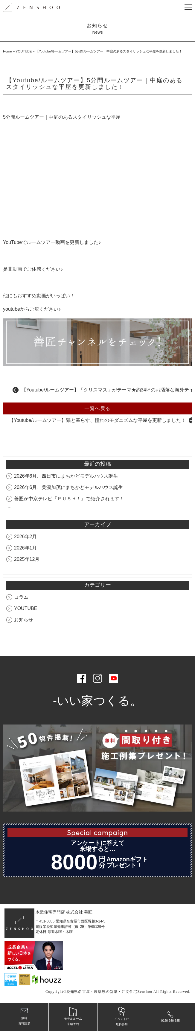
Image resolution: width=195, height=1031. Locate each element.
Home (7, 51)
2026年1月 (25, 547)
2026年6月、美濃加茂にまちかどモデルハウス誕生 (68, 487)
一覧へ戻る (97, 408)
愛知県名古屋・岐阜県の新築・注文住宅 (102, 992)
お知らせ (23, 619)
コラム (21, 597)
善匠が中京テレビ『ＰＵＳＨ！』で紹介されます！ (69, 498)
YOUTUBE (24, 51)
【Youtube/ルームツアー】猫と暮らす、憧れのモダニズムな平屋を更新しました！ (97, 420)
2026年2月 (25, 536)
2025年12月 (26, 559)
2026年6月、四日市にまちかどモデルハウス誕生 (66, 476)
